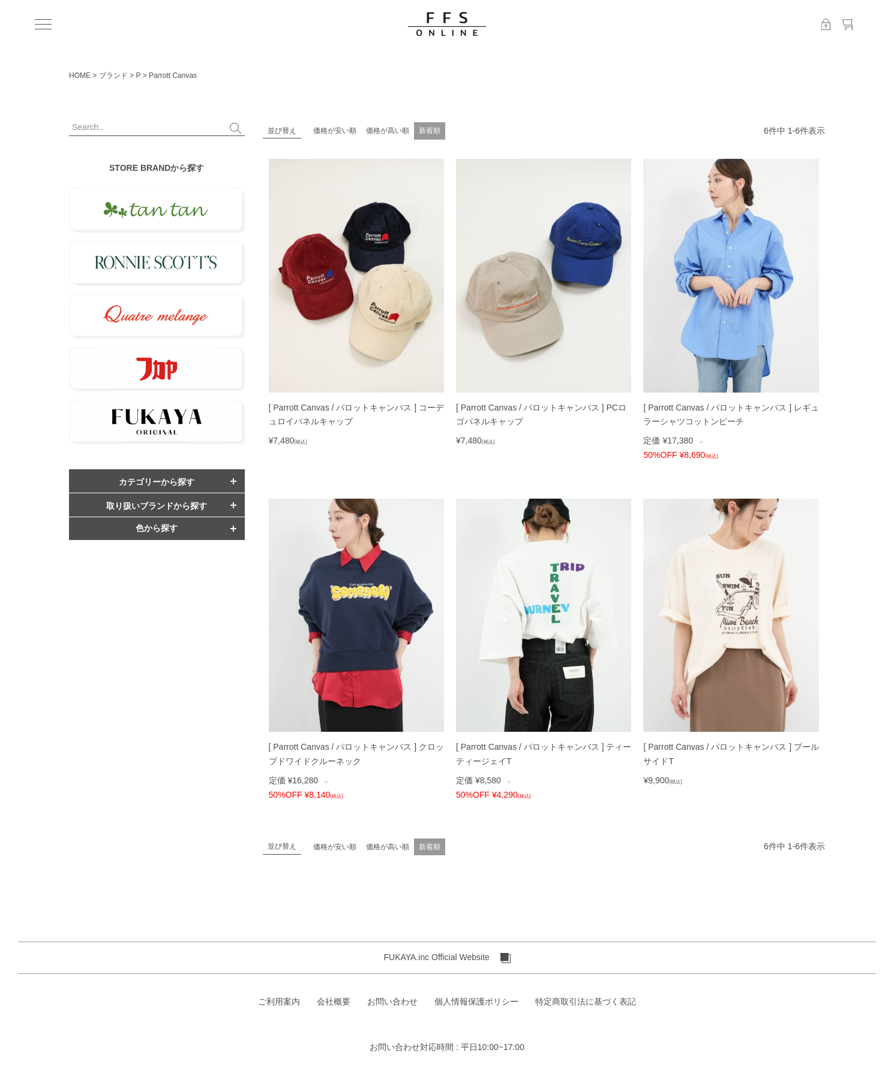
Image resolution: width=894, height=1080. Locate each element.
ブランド (113, 75)
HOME (80, 75)
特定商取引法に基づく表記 (585, 1001)
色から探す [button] (157, 528)
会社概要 (333, 1001)
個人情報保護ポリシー (476, 1001)
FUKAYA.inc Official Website (446, 957)
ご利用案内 (279, 1001)
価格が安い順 (334, 130)
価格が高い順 (387, 130)
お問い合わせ (392, 1001)
